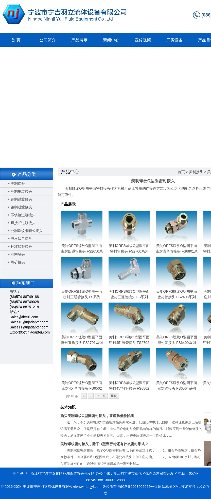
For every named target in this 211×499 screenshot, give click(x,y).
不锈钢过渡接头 (23, 215)
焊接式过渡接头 (23, 223)
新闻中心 (111, 40)
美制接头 (18, 183)
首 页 (15, 40)
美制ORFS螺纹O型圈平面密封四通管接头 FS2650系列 (82, 251)
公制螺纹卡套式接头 (27, 231)
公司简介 (48, 40)
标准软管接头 (21, 246)
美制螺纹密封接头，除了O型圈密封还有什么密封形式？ (104, 444)
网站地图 (165, 487)
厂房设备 (174, 40)
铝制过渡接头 (21, 207)
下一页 (101, 396)
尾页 (114, 396)
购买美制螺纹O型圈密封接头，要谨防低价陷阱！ (99, 416)
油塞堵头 (18, 254)
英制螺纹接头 (21, 191)
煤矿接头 (18, 262)
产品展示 (79, 40)
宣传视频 (143, 40)
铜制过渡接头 (21, 199)
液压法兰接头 (21, 239)
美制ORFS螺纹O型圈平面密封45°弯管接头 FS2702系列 (129, 342)
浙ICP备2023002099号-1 (137, 487)
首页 (181, 172)
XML (176, 487)
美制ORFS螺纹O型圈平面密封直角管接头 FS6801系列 (177, 251)
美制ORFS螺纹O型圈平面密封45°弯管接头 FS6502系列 (81, 388)
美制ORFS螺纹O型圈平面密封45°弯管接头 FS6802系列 (129, 388)
